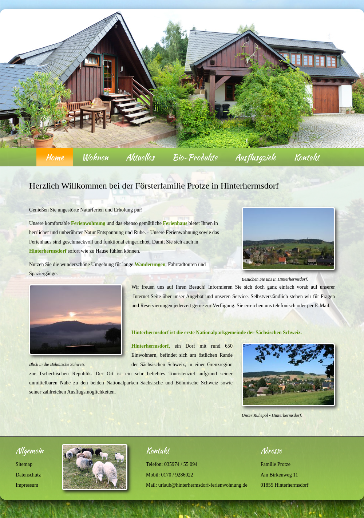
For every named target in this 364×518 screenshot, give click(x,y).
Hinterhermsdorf (48, 251)
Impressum (27, 485)
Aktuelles (140, 157)
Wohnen (94, 157)
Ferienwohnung (88, 223)
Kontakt (306, 157)
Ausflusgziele (255, 157)
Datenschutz (28, 475)
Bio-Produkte (194, 157)
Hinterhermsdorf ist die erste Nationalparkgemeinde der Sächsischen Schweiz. (216, 332)
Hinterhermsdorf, (150, 346)
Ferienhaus (175, 223)
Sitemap (24, 464)
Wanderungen (150, 264)
